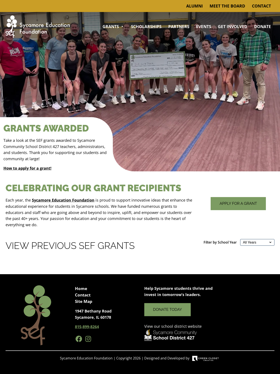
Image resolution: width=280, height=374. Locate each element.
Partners (178, 26)
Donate (262, 26)
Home (81, 288)
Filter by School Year (220, 242)
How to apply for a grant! (27, 168)
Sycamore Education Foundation (63, 200)
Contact (261, 6)
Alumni (194, 6)
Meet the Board (227, 6)
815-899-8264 (87, 326)
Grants (113, 26)
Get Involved (232, 26)
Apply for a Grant (238, 203)
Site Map (83, 301)
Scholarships (146, 26)
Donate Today (167, 309)
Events (203, 26)
